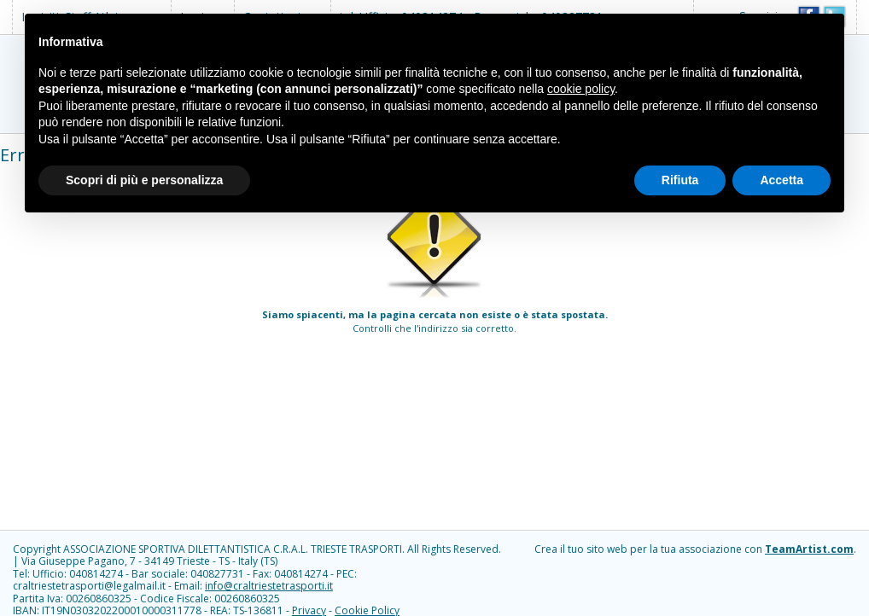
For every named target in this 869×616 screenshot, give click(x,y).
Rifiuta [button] (680, 180)
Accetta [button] (781, 180)
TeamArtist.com (809, 549)
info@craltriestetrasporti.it (269, 585)
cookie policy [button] (581, 89)
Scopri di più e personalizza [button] (144, 180)
